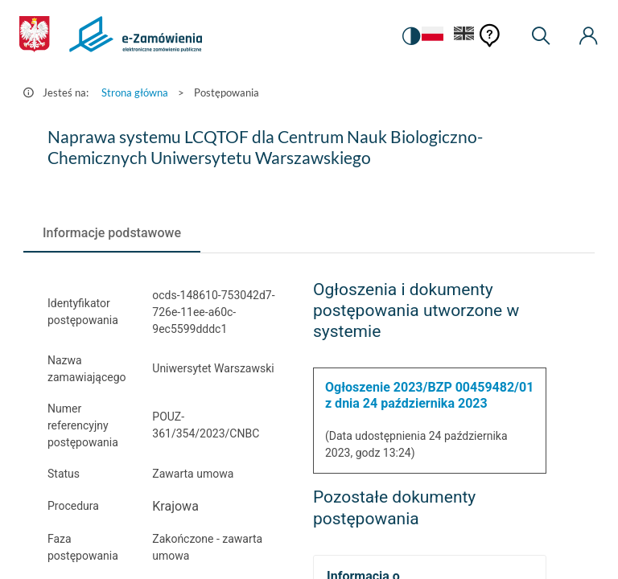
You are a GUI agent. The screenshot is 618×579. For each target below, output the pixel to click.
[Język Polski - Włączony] (430, 36)
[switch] (408, 36)
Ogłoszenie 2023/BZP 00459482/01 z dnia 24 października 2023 (429, 395)
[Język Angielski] (464, 36)
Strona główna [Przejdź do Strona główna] (134, 92)
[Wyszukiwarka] (540, 36)
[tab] (111, 233)
